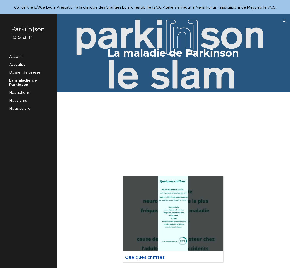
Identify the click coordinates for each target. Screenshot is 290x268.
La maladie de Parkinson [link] (23, 82)
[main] (173, 53)
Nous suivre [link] (19, 108)
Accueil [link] (15, 56)
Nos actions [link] (19, 92)
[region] (145, 7)
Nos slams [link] (18, 100)
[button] (284, 20)
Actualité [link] (17, 64)
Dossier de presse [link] (24, 72)
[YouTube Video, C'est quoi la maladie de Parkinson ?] (173, 131)
